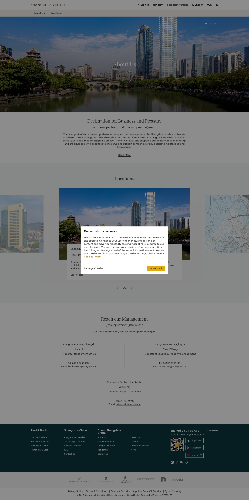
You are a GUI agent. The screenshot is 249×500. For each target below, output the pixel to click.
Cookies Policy (92, 256)
